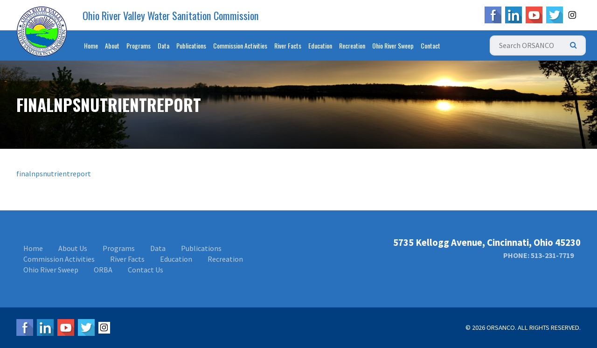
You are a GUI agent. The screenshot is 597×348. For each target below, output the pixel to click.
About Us (72, 248)
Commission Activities (240, 45)
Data (163, 45)
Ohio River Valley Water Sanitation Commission (171, 15)
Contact (430, 45)
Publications (191, 45)
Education (320, 45)
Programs (138, 45)
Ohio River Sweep (393, 45)
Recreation (352, 45)
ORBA (103, 269)
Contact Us (145, 269)
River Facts (287, 45)
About (112, 45)
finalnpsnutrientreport (53, 173)
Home (91, 45)
